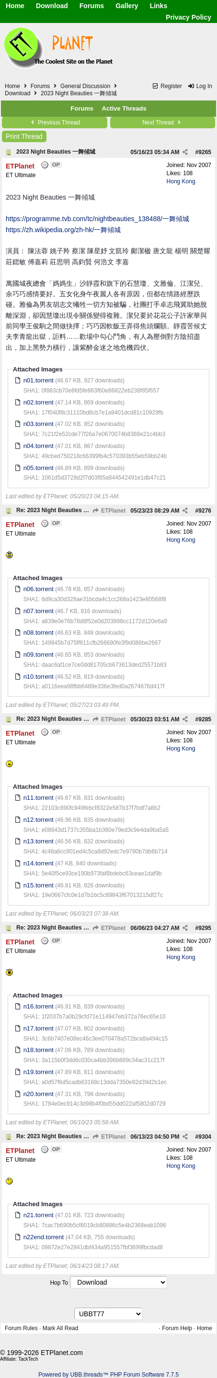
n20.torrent (38, 1094)
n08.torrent (38, 632)
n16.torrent (38, 1006)
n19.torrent (38, 1072)
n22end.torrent (43, 1237)
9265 (204, 152)
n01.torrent (38, 380)
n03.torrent (38, 423)
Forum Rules (21, 1328)
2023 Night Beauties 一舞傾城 (55, 151)
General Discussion (85, 86)
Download (52, 6)
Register (167, 86)
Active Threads (124, 108)
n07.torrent (38, 611)
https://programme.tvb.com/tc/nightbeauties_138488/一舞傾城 (97, 219)
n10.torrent (38, 676)
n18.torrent (38, 1049)
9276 (204, 510)
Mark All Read (61, 1328)
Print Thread (24, 136)
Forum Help (177, 1328)
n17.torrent (38, 1028)
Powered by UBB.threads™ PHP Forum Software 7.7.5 (108, 1374)
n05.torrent (38, 467)
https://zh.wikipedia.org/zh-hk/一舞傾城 (63, 230)
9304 (204, 1136)
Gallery (126, 6)
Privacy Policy (188, 17)
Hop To (59, 1282)
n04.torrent (38, 445)
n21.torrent (38, 1215)
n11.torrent (38, 797)
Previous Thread (54, 122)
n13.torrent (38, 841)
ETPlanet (109, 510)
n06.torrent (38, 589)
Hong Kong (181, 181)
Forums (92, 6)
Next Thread (162, 122)
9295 (204, 928)
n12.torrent (38, 819)
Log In (199, 86)
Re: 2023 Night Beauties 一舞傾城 (61, 510)
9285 (204, 719)
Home (15, 6)
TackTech (28, 1359)
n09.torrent (38, 654)
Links (159, 6)
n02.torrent (38, 402)
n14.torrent (38, 863)
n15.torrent (38, 885)
